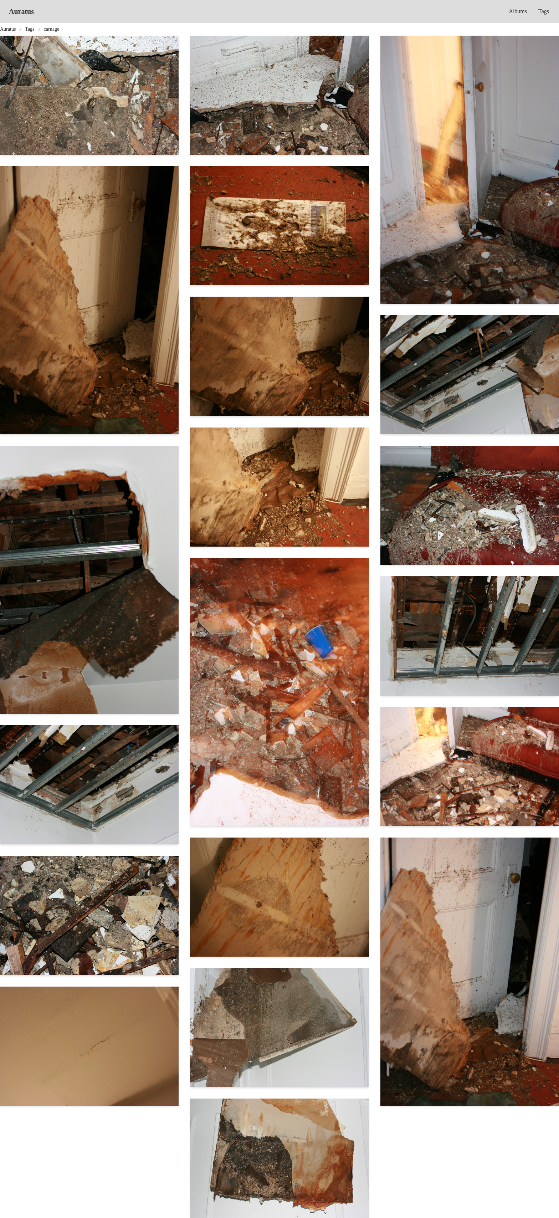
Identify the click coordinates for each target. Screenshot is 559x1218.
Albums (518, 11)
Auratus (21, 11)
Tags (543, 11)
